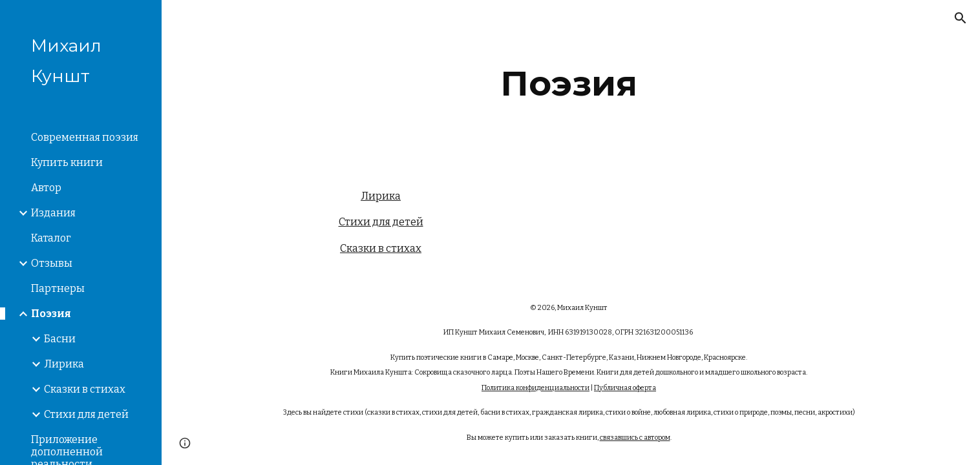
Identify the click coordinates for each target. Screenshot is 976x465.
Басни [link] (60, 339)
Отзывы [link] (51, 263)
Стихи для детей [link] (86, 414)
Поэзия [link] (51, 313)
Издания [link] (53, 213)
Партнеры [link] (58, 288)
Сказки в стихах (380, 248)
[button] (960, 18)
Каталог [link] (51, 238)
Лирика (381, 196)
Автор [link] (46, 187)
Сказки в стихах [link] (84, 389)
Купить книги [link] (67, 162)
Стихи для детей (381, 222)
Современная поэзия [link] (84, 137)
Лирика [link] (64, 364)
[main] (569, 84)
